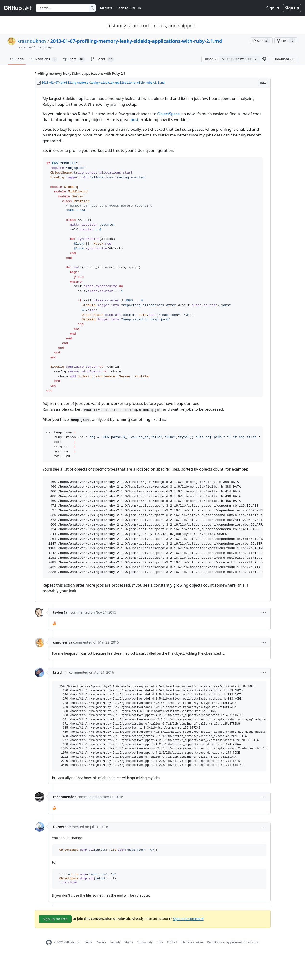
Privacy (101, 942)
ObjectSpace (168, 114)
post (134, 119)
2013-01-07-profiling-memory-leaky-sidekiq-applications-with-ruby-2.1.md (136, 41)
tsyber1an (61, 612)
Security (115, 942)
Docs (159, 942)
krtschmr (60, 672)
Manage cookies (192, 942)
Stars (74, 59)
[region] (152, 345)
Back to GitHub (128, 8)
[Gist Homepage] (18, 8)
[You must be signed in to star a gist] (261, 40)
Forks (102, 59)
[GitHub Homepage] (49, 942)
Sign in (272, 8)
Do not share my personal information (233, 942)
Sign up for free (55, 919)
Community (145, 942)
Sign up (292, 8)
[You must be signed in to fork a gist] (285, 40)
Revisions (43, 59)
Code (17, 59)
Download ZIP (284, 59)
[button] (264, 59)
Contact (172, 942)
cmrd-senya (62, 642)
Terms (88, 942)
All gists (106, 8)
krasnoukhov (31, 41)
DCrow (58, 827)
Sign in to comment (188, 918)
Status (128, 942)
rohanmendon (65, 796)
